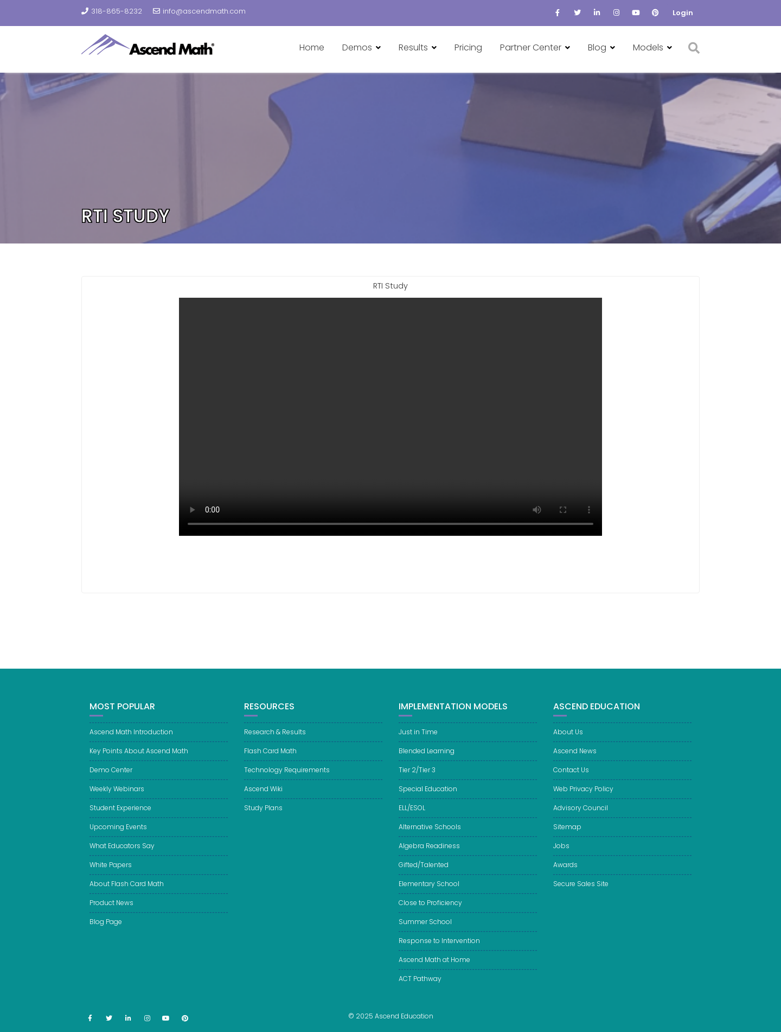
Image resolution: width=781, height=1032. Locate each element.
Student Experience (120, 813)
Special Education (428, 794)
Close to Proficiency (430, 908)
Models (648, 47)
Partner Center (530, 47)
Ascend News (575, 756)
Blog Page (105, 927)
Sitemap (567, 832)
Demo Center (110, 775)
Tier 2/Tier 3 (417, 775)
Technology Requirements (287, 775)
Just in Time (418, 737)
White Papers (110, 870)
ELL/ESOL (412, 813)
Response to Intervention (439, 946)
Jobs (561, 851)
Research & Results (275, 737)
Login (683, 13)
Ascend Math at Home (434, 965)
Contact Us (571, 775)
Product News (111, 908)
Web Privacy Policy (583, 794)
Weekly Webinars (116, 794)
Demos (357, 47)
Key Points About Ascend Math (138, 756)
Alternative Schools (430, 832)
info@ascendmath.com (199, 11)
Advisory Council (580, 813)
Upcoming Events (118, 832)
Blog (597, 47)
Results (413, 47)
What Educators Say (122, 851)
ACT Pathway (420, 984)
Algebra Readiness (429, 851)
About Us (568, 737)
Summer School (425, 927)
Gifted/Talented (424, 870)
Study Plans (263, 813)
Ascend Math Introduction (131, 737)
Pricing (468, 47)
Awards (565, 870)
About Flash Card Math (126, 889)
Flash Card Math (270, 756)
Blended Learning (426, 756)
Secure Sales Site (581, 889)
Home (311, 47)
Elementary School (429, 889)
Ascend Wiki (263, 794)
